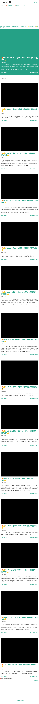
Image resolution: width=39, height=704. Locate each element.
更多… (25, 5)
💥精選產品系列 (18, 5)
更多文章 (36, 680)
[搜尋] (34, 2)
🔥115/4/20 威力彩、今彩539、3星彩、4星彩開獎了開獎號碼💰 (19, 340)
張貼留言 (5, 72)
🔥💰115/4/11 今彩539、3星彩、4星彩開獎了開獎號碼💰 (19, 666)
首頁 (2, 5)
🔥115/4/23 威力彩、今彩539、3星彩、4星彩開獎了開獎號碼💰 (19, 201)
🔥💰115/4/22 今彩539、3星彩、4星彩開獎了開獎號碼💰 (19, 249)
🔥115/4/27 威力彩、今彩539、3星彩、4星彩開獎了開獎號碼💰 (19, 59)
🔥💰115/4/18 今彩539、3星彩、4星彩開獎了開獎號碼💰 (19, 388)
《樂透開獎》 (8, 26)
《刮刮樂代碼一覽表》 (15, 26)
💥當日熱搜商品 (9, 5)
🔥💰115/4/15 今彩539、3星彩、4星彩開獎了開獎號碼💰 (19, 527)
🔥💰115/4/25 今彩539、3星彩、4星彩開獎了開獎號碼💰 (19, 110)
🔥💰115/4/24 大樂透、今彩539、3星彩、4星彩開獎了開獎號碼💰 (19, 154)
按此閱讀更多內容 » (34, 72)
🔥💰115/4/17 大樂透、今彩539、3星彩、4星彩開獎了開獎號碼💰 (19, 432)
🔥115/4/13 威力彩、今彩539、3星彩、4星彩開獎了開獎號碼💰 (19, 618)
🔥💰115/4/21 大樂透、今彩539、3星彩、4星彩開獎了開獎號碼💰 (19, 293)
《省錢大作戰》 (3, 26)
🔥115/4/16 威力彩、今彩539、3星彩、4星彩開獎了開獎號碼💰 (19, 479)
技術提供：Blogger (19, 700)
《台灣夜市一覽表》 (23, 26)
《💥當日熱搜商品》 (31, 26)
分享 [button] (2, 72)
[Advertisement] (19, 16)
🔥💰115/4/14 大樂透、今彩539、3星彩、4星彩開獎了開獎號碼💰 (19, 571)
